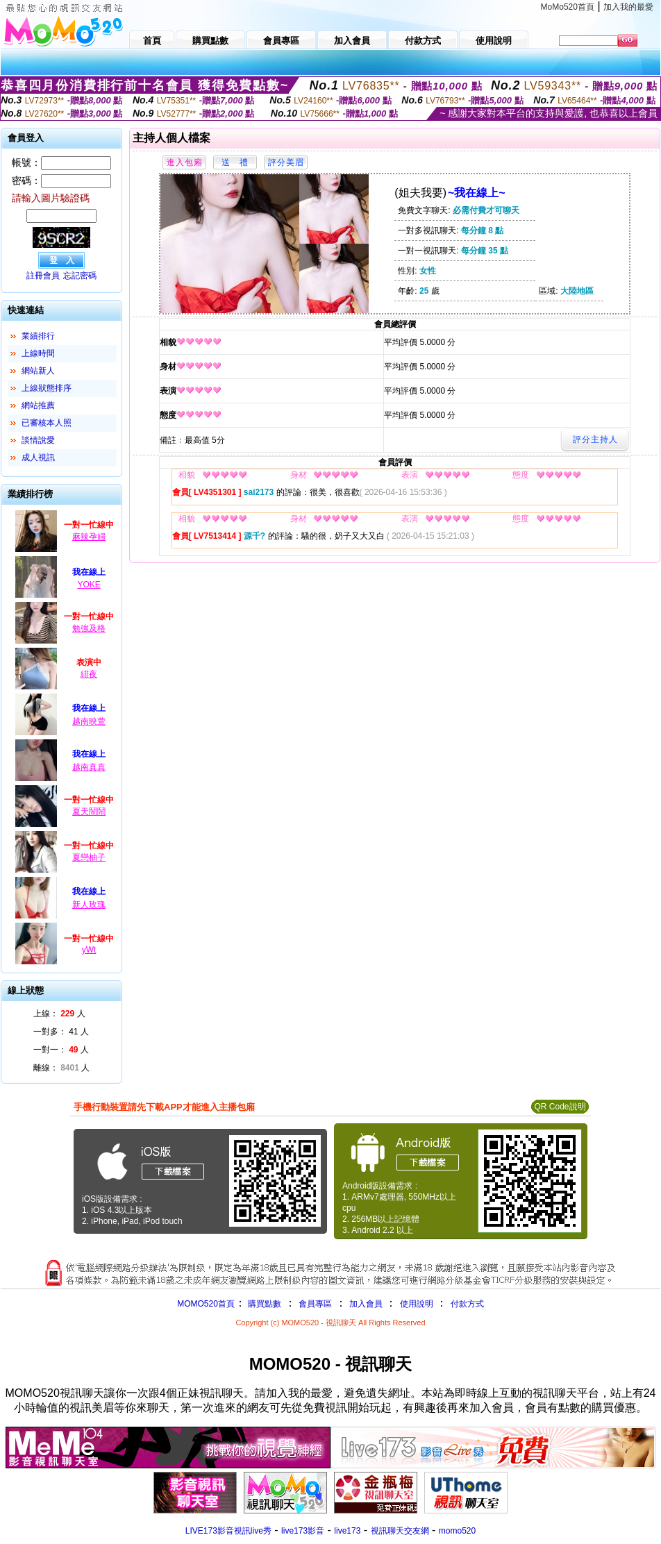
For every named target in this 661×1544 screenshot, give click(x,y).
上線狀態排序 (47, 388)
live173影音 (302, 1531)
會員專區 (315, 1304)
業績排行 (38, 336)
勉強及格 (89, 628)
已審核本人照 (47, 423)
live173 (347, 1531)
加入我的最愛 (628, 7)
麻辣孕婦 (89, 537)
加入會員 (366, 1304)
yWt (89, 950)
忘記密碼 (80, 275)
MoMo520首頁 (567, 7)
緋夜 (89, 674)
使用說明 (416, 1304)
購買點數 (263, 1304)
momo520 (457, 1531)
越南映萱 (89, 721)
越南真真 (89, 767)
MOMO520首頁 (206, 1304)
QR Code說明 (559, 1106)
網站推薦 (38, 405)
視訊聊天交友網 (400, 1531)
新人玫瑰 (89, 904)
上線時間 (38, 353)
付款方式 (467, 1304)
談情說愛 (38, 440)
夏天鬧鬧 (89, 811)
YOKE (88, 584)
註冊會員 (43, 275)
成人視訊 (38, 457)
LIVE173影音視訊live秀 (228, 1531)
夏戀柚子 (89, 857)
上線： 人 (59, 1013)
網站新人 (38, 371)
